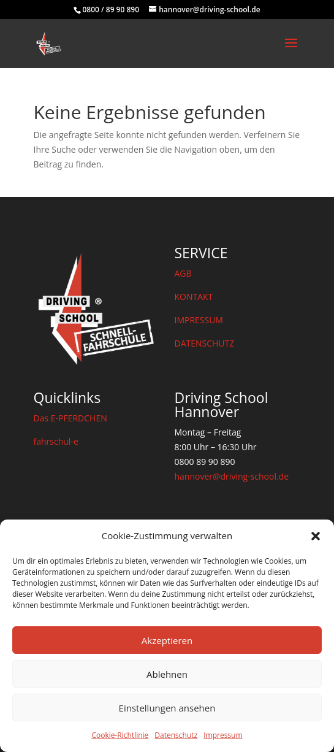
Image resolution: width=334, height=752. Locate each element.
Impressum (222, 735)
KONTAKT (193, 296)
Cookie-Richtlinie (119, 735)
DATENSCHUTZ (204, 343)
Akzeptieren (167, 640)
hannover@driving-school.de (231, 476)
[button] (315, 536)
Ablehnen (167, 674)
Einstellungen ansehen (167, 708)
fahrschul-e (56, 441)
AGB (182, 273)
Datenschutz (175, 735)
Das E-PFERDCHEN (70, 418)
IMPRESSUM (198, 320)
